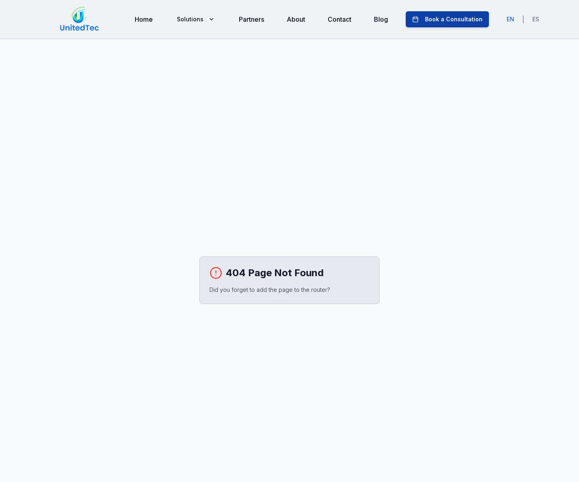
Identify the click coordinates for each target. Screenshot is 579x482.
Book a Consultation (447, 19)
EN (510, 19)
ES (535, 19)
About (296, 19)
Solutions (196, 19)
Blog (381, 19)
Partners (251, 19)
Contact (339, 19)
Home (144, 19)
